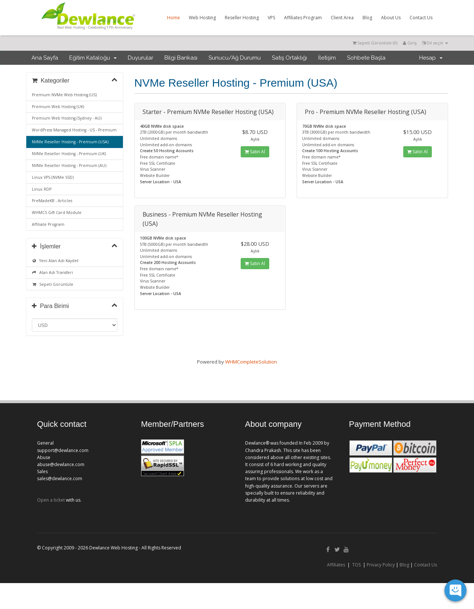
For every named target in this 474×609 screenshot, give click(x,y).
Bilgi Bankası (180, 57)
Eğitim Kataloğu (93, 57)
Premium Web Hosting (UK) (58, 106)
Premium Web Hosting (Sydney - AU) (66, 118)
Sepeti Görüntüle (52, 284)
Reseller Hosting (242, 17)
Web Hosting (202, 17)
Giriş (410, 43)
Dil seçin (435, 43)
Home (173, 17)
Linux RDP (41, 189)
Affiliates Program (303, 17)
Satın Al (255, 151)
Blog (367, 17)
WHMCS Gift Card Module (56, 212)
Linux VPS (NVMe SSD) (53, 177)
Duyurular (140, 57)
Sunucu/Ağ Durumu (234, 57)
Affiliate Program (48, 224)
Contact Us (421, 17)
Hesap (431, 57)
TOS (356, 565)
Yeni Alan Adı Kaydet (55, 260)
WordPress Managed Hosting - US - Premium (74, 130)
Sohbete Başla (366, 57)
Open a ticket (51, 500)
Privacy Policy (381, 565)
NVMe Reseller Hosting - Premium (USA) (70, 141)
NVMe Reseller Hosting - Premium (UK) (69, 153)
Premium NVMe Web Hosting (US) (64, 94)
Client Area (342, 17)
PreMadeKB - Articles (52, 200)
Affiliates (336, 565)
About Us (391, 17)
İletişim (327, 57)
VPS (271, 17)
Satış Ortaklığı (289, 57)
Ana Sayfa (44, 57)
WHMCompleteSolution (251, 361)
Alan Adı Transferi (52, 272)
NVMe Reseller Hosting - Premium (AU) (69, 165)
